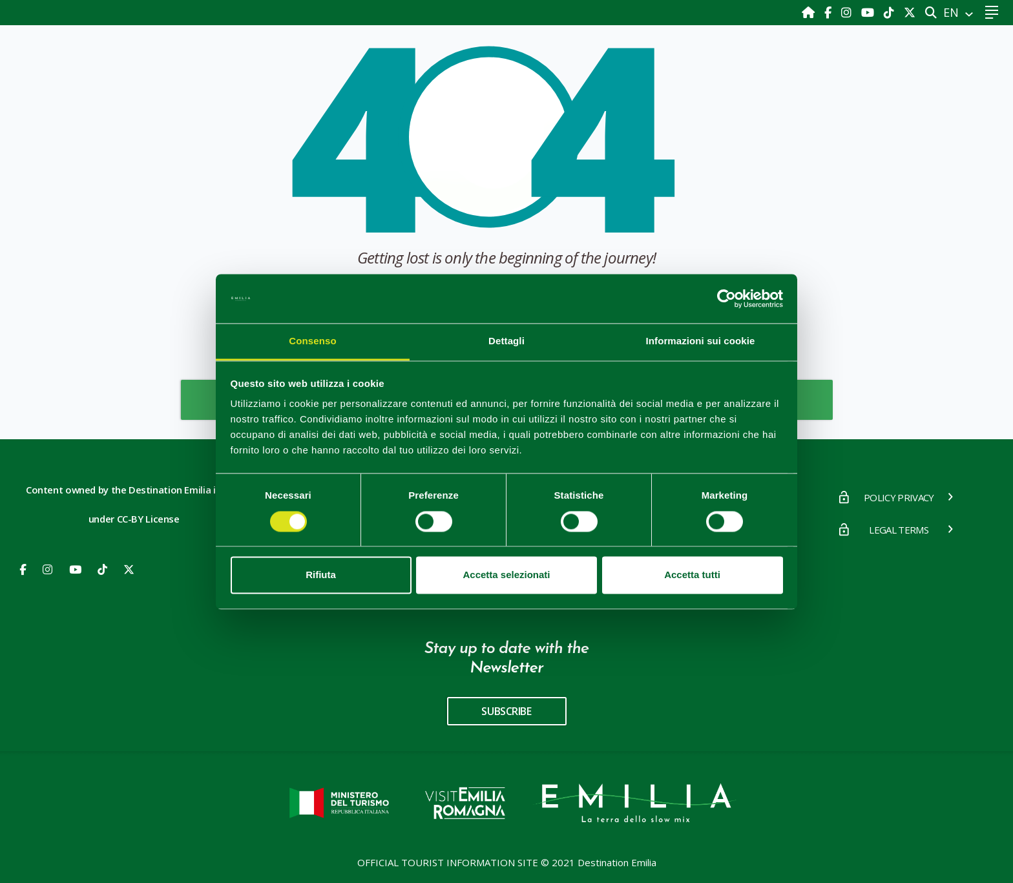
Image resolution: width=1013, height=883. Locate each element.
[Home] (810, 12)
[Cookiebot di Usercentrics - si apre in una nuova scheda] (726, 298)
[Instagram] (848, 12)
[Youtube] (869, 12)
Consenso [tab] (312, 341)
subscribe (506, 711)
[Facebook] (829, 12)
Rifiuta (321, 575)
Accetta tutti (692, 575)
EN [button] (952, 12)
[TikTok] (890, 12)
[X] (909, 12)
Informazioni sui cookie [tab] (700, 341)
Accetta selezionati (506, 575)
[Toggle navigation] (991, 12)
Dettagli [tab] (506, 341)
